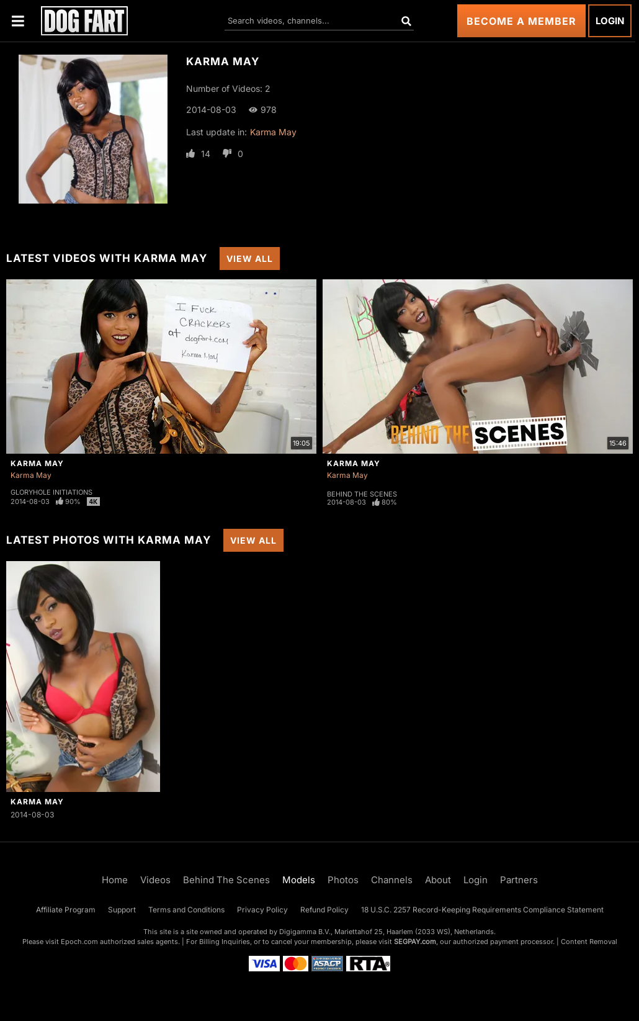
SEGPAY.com (415, 941)
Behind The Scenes (362, 494)
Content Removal (589, 941)
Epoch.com (79, 941)
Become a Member (521, 21)
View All (249, 258)
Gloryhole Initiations (51, 492)
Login (610, 21)
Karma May (273, 132)
